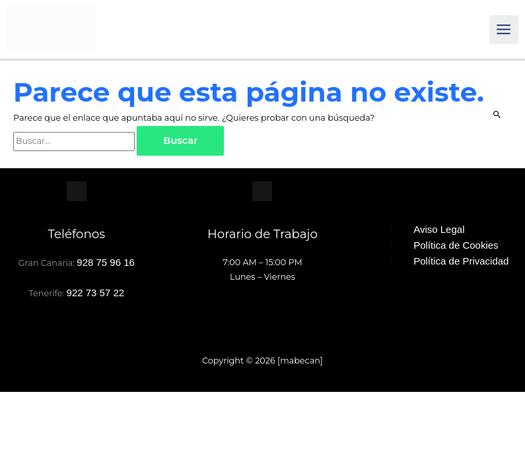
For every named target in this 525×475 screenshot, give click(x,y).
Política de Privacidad (460, 262)
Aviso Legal (438, 230)
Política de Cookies (455, 246)
